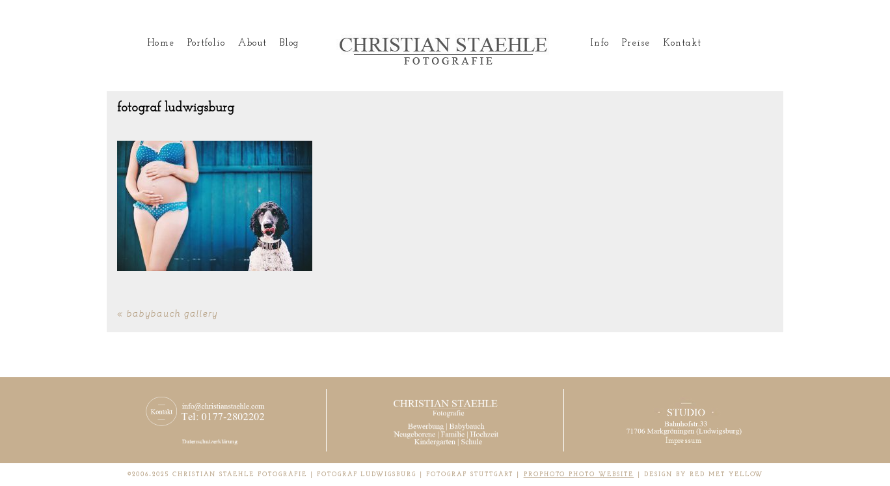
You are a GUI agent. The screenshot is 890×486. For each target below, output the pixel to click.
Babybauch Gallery (172, 313)
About (252, 43)
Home (160, 43)
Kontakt (682, 43)
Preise (636, 43)
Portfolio (206, 43)
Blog (289, 43)
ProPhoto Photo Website (579, 475)
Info (599, 43)
